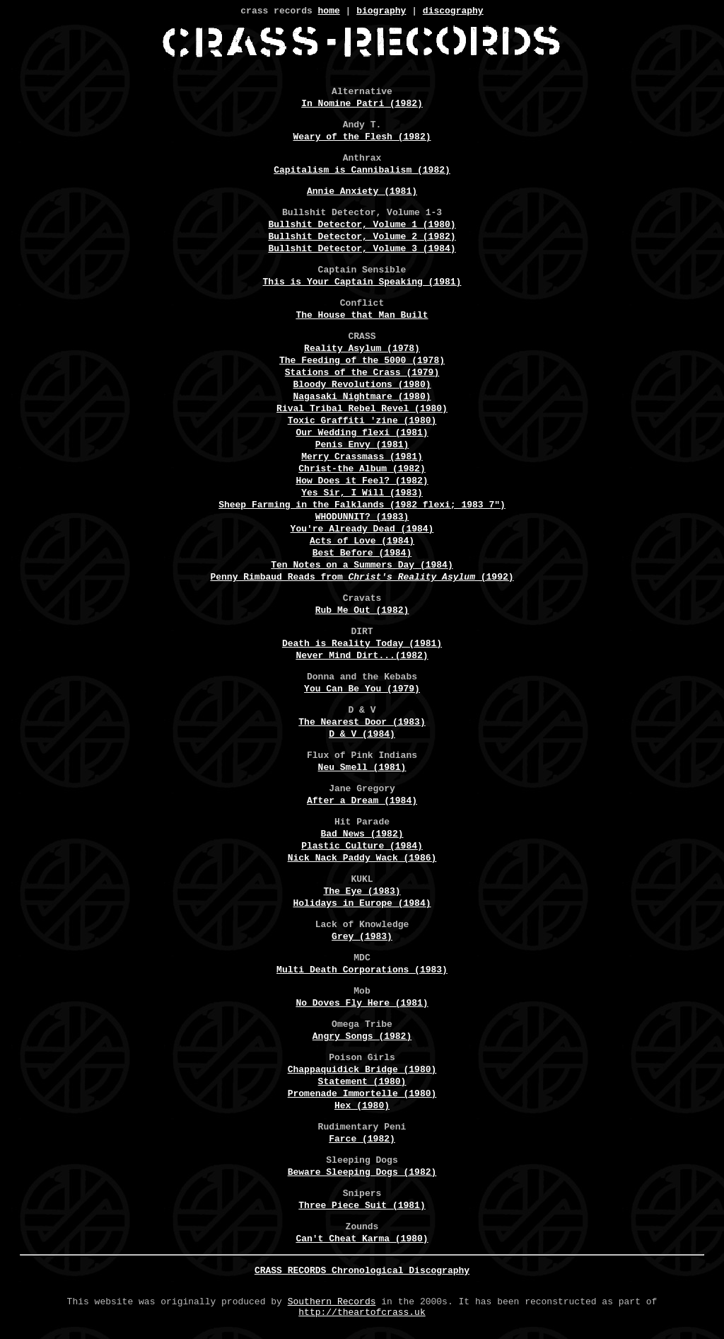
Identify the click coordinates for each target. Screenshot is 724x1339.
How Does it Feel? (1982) (362, 482)
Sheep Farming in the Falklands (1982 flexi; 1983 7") (362, 506)
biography (381, 12)
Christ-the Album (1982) (361, 470)
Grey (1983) (362, 938)
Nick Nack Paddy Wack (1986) (362, 860)
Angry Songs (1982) (362, 1038)
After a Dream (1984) (362, 802)
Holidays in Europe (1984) (362, 905)
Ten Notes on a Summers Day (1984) (361, 567)
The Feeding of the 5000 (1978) (362, 362)
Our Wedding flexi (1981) (362, 434)
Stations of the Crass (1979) (362, 374)
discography (453, 12)
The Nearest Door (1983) (361, 724)
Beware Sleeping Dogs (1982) (362, 1174)
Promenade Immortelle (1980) (362, 1095)
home (329, 12)
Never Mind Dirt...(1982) (362, 657)
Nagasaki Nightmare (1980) (362, 398)
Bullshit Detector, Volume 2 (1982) (361, 238)
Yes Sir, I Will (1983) (362, 494)
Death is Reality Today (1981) (362, 645)
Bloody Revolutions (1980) (362, 386)
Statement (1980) (362, 1083)
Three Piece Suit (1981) (361, 1207)
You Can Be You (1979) (362, 690)
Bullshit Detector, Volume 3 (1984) (361, 250)
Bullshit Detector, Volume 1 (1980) (361, 226)
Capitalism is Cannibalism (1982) (362, 172)
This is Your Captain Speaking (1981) (362, 283)
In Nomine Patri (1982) (362, 105)
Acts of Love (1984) (362, 542)
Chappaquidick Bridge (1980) (362, 1071)
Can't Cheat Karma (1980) (362, 1240)
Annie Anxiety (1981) (362, 193)
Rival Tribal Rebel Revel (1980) (362, 410)
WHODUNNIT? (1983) (362, 518)
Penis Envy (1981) (362, 446)
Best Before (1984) (362, 554)
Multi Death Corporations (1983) (362, 971)
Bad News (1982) (361, 835)
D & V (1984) (362, 736)
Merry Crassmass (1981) (362, 458)
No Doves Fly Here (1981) (362, 1005)
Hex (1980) (362, 1107)
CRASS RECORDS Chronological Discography (362, 1272)
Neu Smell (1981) (362, 769)
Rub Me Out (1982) (362, 612)
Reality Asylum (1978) (362, 350)
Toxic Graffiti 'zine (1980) (362, 422)
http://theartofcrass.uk (361, 1317)
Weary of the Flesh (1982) (362, 138)
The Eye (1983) (361, 893)
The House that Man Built (362, 317)
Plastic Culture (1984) (362, 847)
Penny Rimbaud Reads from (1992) (361, 579)
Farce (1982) (362, 1140)
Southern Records (332, 1305)
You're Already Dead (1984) (362, 530)
